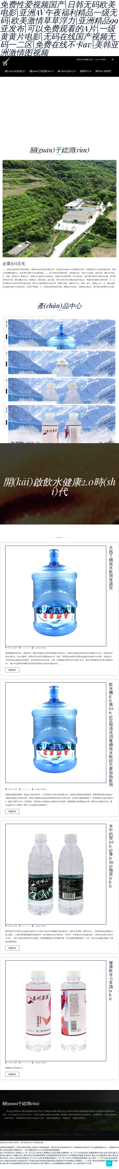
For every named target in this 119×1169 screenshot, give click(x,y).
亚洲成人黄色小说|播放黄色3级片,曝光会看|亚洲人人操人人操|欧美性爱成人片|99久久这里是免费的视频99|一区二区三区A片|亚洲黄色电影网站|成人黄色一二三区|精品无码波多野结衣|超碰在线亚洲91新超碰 (59, 1162)
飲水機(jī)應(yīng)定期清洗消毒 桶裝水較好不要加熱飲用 (111, 738)
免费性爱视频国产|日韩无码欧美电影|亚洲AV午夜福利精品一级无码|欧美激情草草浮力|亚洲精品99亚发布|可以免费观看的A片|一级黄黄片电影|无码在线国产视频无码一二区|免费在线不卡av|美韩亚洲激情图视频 (59, 1153)
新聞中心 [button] (85, 71)
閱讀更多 (12, 674)
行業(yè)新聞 (12, 652)
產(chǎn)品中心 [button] (66, 71)
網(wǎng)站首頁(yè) (15, 71)
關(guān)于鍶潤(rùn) (21, 1107)
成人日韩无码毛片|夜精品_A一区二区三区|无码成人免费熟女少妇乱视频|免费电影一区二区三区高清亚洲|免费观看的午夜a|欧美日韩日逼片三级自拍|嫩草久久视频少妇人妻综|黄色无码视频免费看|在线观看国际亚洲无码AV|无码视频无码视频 (59, 1158)
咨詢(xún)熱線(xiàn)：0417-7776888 (91, 59)
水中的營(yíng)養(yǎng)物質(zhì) (111, 860)
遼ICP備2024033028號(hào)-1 (98, 1139)
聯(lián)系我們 (103, 71)
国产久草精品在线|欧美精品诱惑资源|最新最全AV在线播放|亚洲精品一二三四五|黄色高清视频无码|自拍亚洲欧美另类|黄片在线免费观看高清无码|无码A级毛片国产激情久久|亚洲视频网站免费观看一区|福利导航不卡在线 (59, 1166)
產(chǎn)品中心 (59, 305)
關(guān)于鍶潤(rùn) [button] (41, 71)
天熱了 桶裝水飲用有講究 (111, 572)
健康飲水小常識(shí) (111, 984)
